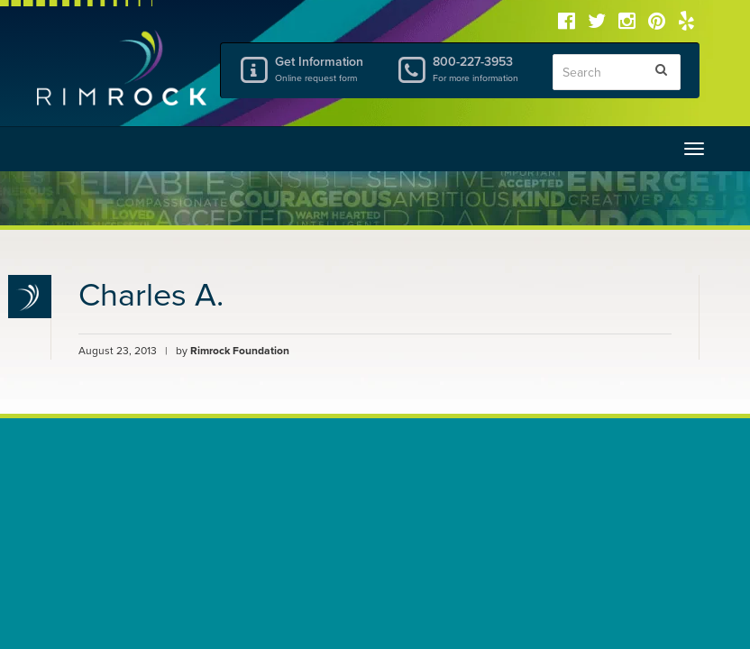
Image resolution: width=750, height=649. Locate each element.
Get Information (321, 68)
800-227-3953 (479, 68)
